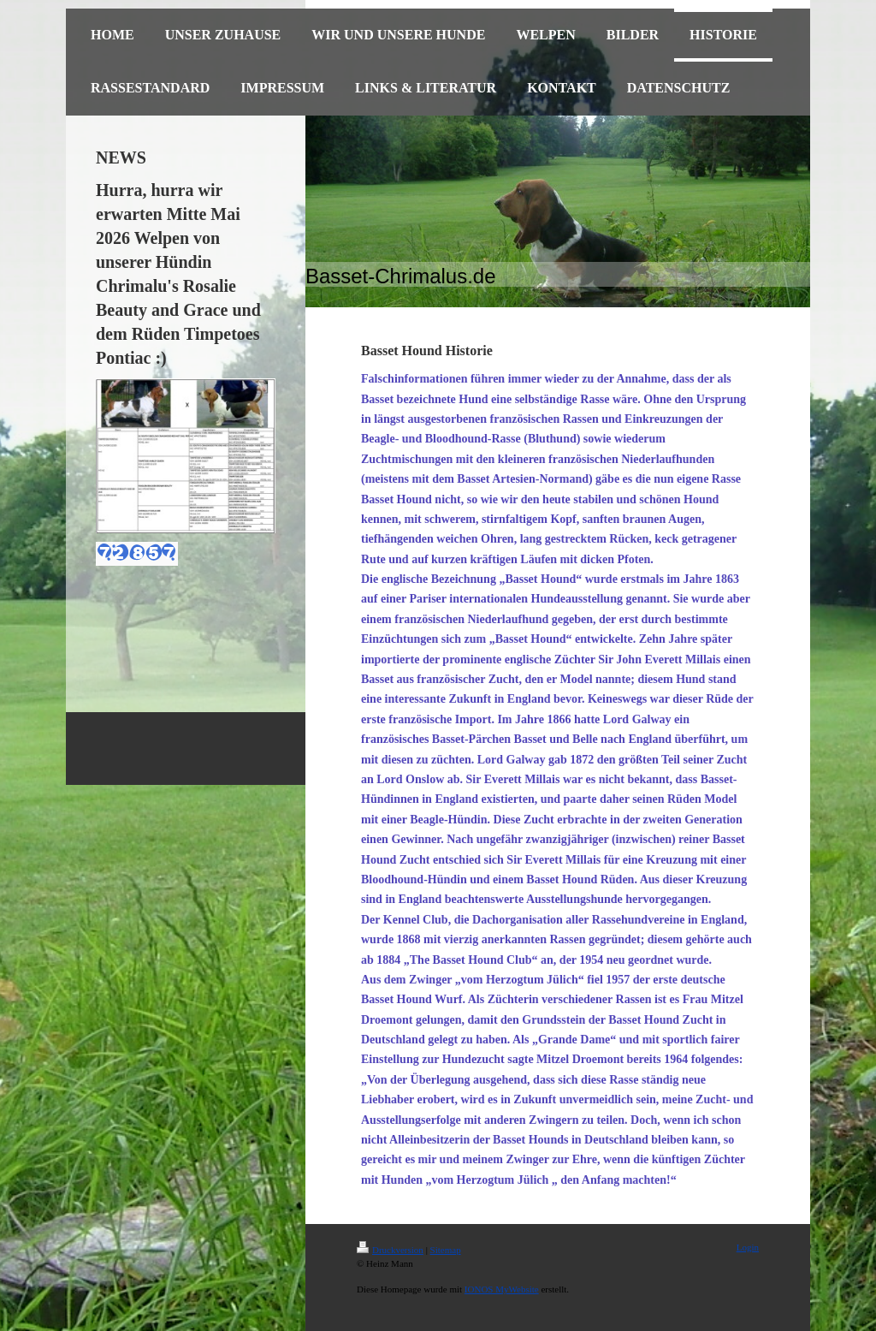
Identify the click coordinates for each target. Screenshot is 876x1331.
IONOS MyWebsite (502, 1289)
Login (748, 1247)
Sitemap (445, 1250)
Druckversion (390, 1250)
